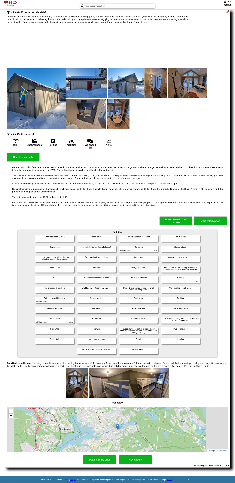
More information (210, 221)
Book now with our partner (176, 221)
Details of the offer (99, 459)
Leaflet (210, 451)
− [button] (11, 416)
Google (73, 480)
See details (135, 459)
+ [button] (11, 411)
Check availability (23, 157)
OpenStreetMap (222, 451)
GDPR (170, 480)
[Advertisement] (117, 46)
